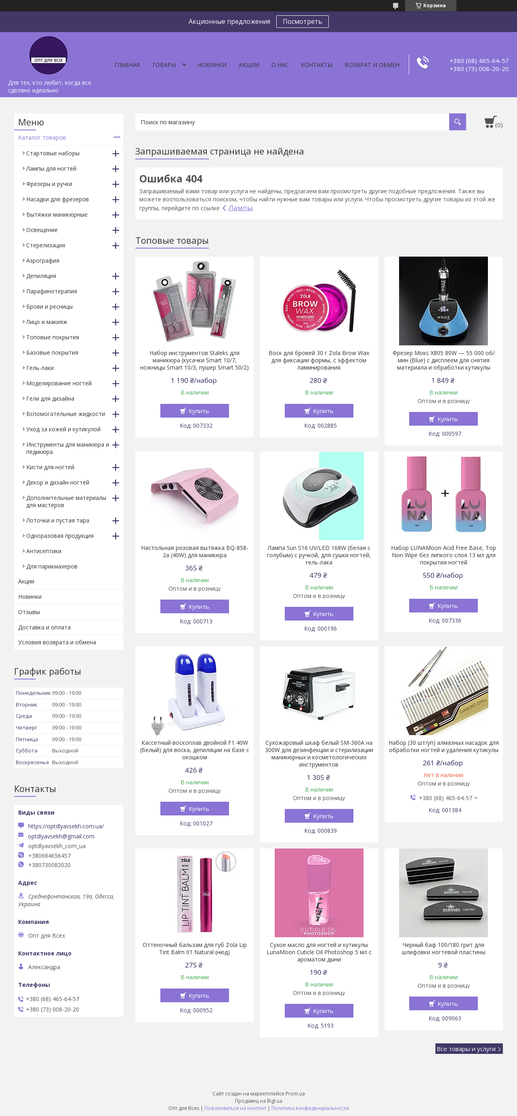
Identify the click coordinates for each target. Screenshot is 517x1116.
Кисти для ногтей (50, 467)
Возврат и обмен (372, 65)
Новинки (212, 65)
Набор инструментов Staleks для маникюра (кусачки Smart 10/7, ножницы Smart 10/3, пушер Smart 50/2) (194, 360)
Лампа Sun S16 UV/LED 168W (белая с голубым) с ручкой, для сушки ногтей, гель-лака (319, 555)
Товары (164, 65)
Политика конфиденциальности (310, 1108)
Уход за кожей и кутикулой (63, 429)
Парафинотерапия (51, 291)
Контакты (316, 65)
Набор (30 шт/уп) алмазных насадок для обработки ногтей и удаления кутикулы (444, 746)
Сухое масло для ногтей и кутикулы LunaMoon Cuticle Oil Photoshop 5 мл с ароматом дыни (319, 952)
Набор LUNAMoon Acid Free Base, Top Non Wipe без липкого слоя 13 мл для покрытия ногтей (443, 555)
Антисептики (43, 551)
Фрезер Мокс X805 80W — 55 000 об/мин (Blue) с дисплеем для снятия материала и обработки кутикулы (444, 360)
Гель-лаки (40, 368)
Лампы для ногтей (51, 168)
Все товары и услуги (466, 1049)
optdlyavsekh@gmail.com (61, 836)
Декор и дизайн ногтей (57, 482)
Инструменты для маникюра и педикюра (67, 448)
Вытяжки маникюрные (57, 214)
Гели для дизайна (50, 398)
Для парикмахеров (52, 566)
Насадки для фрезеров (57, 199)
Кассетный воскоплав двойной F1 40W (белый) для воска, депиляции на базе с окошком (194, 750)
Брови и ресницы (49, 306)
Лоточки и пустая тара (57, 520)
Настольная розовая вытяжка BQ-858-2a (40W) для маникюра (194, 551)
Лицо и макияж (46, 322)
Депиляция (41, 276)
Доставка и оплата (44, 627)
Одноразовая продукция (60, 535)
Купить (199, 411)
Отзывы (29, 612)
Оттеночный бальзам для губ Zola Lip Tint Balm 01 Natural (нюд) (195, 948)
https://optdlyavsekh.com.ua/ (66, 826)
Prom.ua (295, 1093)
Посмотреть (302, 21)
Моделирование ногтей (59, 383)
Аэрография (42, 260)
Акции (249, 65)
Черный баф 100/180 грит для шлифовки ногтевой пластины (443, 948)
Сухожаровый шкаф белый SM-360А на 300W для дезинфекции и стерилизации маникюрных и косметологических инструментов (319, 753)
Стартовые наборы (53, 153)
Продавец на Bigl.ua (258, 1100)
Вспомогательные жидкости (65, 414)
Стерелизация (45, 245)
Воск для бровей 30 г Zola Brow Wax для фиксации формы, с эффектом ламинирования (319, 360)
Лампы (241, 207)
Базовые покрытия (52, 352)
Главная (127, 65)
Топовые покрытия (52, 337)
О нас (280, 65)
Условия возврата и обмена (57, 642)
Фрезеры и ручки (49, 184)
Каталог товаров (42, 137)
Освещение (42, 230)
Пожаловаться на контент (235, 1108)
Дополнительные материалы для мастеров (66, 501)
